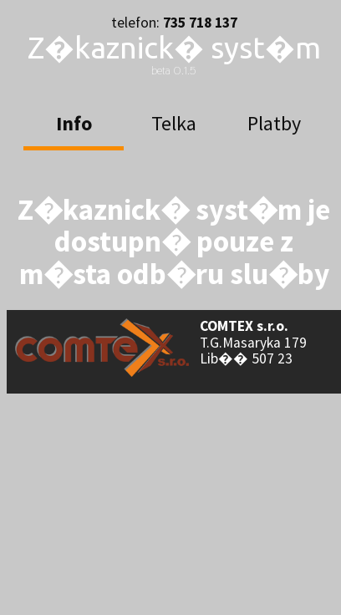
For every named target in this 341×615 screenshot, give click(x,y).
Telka (173, 123)
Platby (274, 123)
